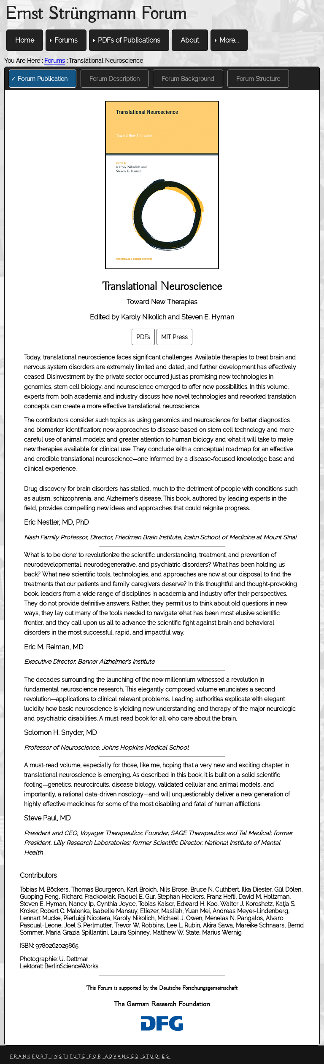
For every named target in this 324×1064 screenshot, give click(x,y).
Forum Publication (43, 78)
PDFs (143, 336)
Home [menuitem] (24, 40)
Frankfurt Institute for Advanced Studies (90, 1056)
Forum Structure (258, 78)
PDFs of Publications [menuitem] (129, 40)
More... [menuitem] (229, 40)
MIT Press (174, 336)
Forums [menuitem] (66, 40)
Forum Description (114, 78)
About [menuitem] (190, 40)
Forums (54, 60)
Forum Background (188, 78)
